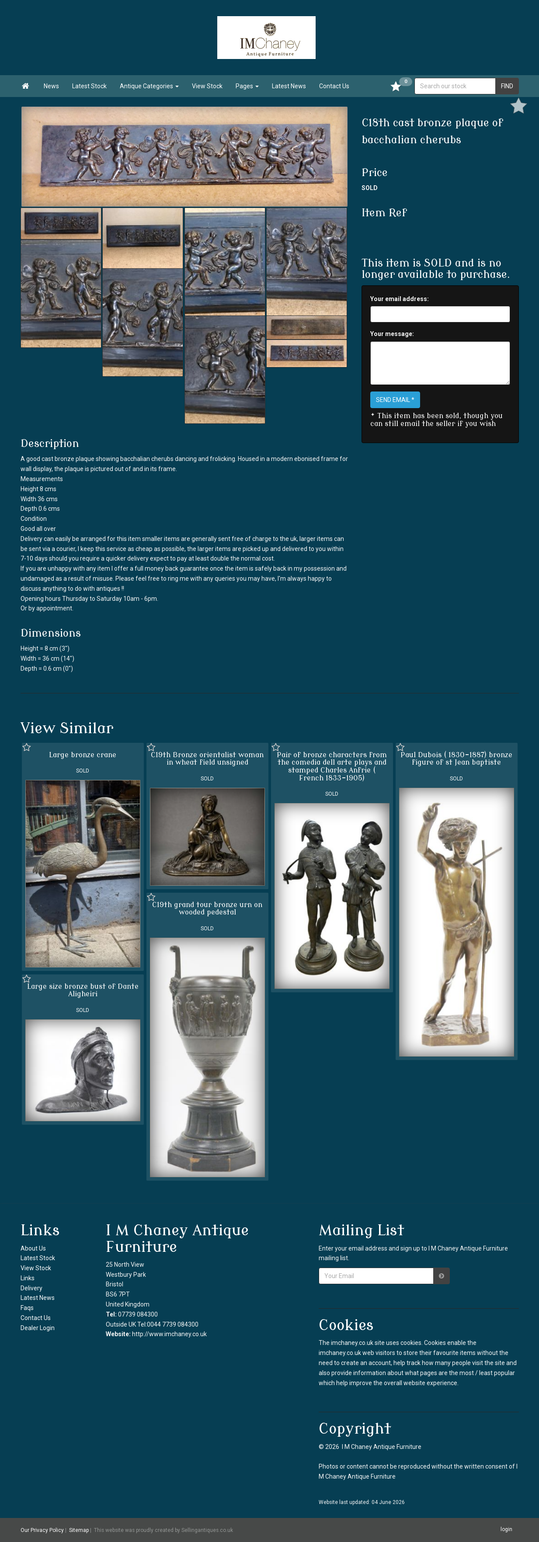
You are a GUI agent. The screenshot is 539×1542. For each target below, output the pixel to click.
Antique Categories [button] (149, 86)
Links (28, 1278)
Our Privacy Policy (42, 1530)
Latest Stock (89, 86)
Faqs (27, 1307)
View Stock (207, 86)
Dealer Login (38, 1327)
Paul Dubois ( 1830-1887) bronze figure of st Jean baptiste (456, 759)
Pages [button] (247, 86)
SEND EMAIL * (395, 399)
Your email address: (399, 298)
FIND (507, 86)
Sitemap (79, 1530)
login (506, 1530)
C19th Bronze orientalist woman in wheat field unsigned (207, 759)
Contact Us (334, 86)
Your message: (392, 333)
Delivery (31, 1288)
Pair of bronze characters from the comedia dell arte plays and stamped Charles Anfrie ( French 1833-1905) (332, 766)
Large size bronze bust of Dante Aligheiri (83, 990)
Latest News (289, 86)
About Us (33, 1248)
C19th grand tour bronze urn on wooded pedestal (207, 909)
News (51, 86)
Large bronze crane (82, 755)
